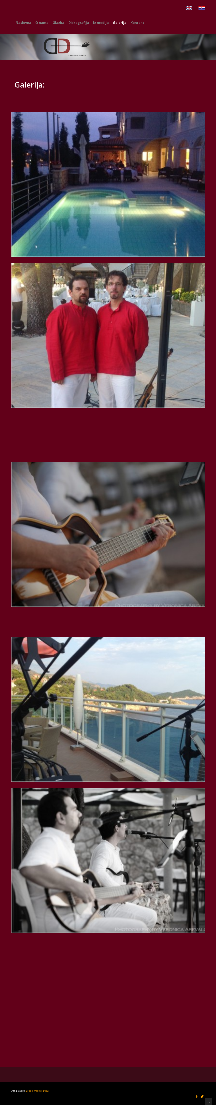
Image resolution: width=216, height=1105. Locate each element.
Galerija (119, 22)
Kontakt (137, 22)
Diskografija (78, 22)
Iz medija (101, 22)
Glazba (58, 22)
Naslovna (23, 22)
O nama (41, 22)
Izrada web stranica (37, 1091)
